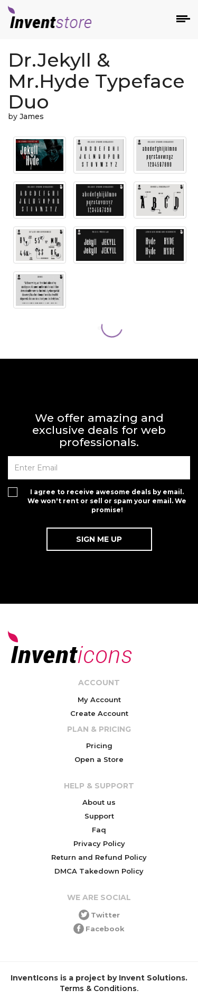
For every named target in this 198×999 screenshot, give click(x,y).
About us (99, 802)
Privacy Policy (99, 843)
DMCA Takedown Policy (99, 871)
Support (99, 816)
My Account (99, 699)
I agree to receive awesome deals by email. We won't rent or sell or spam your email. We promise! (106, 501)
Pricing (99, 745)
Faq (99, 829)
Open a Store (99, 759)
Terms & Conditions (98, 988)
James (32, 116)
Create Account (99, 713)
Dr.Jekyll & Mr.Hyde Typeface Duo (96, 80)
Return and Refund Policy (99, 857)
